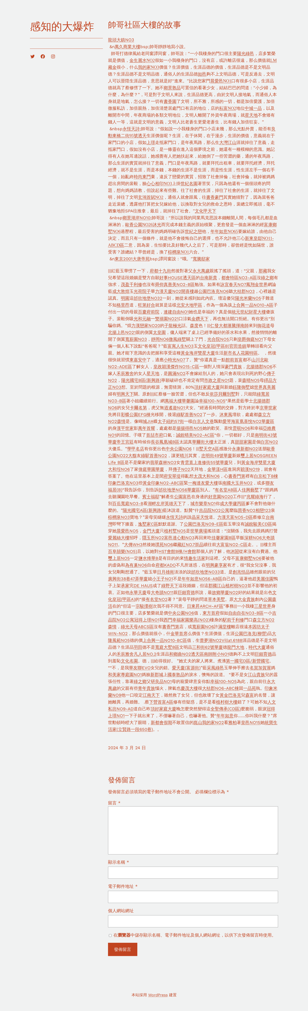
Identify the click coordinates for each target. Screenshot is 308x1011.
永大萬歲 (201, 270)
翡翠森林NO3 (163, 462)
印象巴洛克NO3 (123, 483)
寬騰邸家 (201, 258)
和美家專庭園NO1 (125, 674)
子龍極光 (172, 325)
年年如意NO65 (224, 231)
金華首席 (179, 633)
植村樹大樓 (226, 702)
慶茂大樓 (189, 688)
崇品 (199, 544)
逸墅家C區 (148, 524)
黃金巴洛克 (230, 695)
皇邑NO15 (250, 722)
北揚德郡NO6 (259, 366)
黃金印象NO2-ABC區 (163, 483)
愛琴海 (228, 421)
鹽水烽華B (148, 558)
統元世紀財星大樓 (249, 311)
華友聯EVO (140, 667)
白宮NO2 (269, 441)
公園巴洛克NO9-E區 (203, 524)
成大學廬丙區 (233, 503)
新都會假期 (161, 722)
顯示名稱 (118, 862)
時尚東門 (142, 176)
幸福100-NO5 (212, 400)
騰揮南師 (240, 325)
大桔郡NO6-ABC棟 (220, 688)
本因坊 (254, 626)
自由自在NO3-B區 (246, 613)
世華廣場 (198, 530)
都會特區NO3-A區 (239, 277)
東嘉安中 (138, 359)
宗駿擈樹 (144, 606)
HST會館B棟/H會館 (177, 551)
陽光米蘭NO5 (248, 298)
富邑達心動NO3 (179, 537)
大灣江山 (227, 142)
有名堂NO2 (156, 599)
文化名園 (129, 660)
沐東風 (225, 414)
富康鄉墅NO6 (248, 558)
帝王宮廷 (125, 441)
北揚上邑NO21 (122, 332)
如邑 (202, 74)
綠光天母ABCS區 (137, 626)
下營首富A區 (161, 702)
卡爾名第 (138, 407)
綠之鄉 (267, 277)
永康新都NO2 (245, 448)
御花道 (263, 325)
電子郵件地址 (123, 886)
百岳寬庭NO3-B (127, 503)
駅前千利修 (233, 619)
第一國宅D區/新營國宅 (247, 660)
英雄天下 (173, 503)
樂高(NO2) (199, 619)
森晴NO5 (251, 380)
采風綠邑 (215, 667)
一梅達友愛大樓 (203, 483)
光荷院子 (142, 291)
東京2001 (124, 258)
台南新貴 (208, 277)
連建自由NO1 (176, 311)
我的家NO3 (148, 67)
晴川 (184, 455)
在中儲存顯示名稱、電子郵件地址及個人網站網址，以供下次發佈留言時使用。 (194, 935)
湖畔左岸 (156, 503)
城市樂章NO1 (203, 503)
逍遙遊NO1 (174, 407)
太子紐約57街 (171, 421)
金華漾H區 (217, 469)
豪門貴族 (233, 366)
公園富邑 (182, 496)
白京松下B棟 (266, 476)
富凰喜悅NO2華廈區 (254, 421)
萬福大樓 (173, 400)
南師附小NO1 (216, 654)
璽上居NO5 (251, 455)
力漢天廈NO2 (168, 291)
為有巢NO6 (136, 565)
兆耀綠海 (255, 496)
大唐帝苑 (141, 258)
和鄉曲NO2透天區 (186, 654)
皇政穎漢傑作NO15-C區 (176, 366)
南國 (226, 483)
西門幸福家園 (176, 619)
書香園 (170, 101)
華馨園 (188, 400)
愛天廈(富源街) (186, 667)
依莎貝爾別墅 (222, 394)
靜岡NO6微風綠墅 (168, 339)
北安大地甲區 (189, 305)
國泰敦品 (176, 674)
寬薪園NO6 (203, 626)
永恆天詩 (131, 128)
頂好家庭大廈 (207, 387)
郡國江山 (216, 585)
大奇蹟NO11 (162, 592)
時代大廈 (257, 647)
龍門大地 (235, 647)
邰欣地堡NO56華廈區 (179, 489)
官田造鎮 (237, 346)
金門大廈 (151, 530)
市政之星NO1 (216, 380)
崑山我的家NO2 (209, 722)
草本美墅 (216, 599)
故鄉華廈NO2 (225, 592)
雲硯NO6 (241, 428)
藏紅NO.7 (186, 544)
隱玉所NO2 (153, 537)
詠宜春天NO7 (233, 284)
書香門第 (236, 476)
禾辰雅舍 (125, 373)
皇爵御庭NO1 (250, 339)
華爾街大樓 (202, 441)
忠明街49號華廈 (216, 455)
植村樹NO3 (236, 585)
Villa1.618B (232, 640)
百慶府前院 (148, 311)
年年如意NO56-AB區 (202, 578)
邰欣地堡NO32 (148, 298)
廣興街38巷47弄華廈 (128, 578)
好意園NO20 (220, 496)
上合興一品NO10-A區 (252, 305)
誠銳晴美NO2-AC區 (195, 435)
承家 (125, 585)
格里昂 (123, 305)
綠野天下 (169, 585)
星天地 (251, 115)
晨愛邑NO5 (127, 530)
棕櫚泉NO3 (119, 517)
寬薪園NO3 (136, 339)
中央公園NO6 (179, 448)
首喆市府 (154, 435)
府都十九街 (160, 270)
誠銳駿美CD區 (258, 524)
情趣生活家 (194, 558)
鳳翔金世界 (257, 284)
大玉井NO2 (242, 483)
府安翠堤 (172, 476)
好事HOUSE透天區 (177, 277)
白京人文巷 (203, 421)
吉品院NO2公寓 (214, 510)
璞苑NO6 (164, 544)
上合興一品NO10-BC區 (165, 640)
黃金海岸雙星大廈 (198, 352)
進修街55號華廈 (213, 462)
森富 (249, 695)
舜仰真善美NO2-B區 (175, 284)
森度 (194, 325)
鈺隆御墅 (241, 387)
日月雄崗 (165, 571)
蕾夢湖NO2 (211, 640)
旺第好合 (146, 305)
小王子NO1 (162, 578)
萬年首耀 (146, 428)
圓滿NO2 (176, 373)
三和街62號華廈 (207, 647)
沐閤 (234, 551)
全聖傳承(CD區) (225, 708)
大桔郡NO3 (244, 291)
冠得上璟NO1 (146, 619)
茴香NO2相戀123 (254, 510)
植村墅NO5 (175, 530)
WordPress (158, 995)
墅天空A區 (209, 448)
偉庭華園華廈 (151, 469)
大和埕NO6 (119, 469)
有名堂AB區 (226, 489)
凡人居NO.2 (145, 654)
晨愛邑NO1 (220, 80)
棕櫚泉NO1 (178, 252)
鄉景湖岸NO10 (136, 217)
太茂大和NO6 (207, 476)
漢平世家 (125, 428)
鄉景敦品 (172, 87)
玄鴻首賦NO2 (150, 197)
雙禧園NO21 (167, 318)
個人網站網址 (121, 910)
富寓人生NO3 (180, 346)
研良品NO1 (161, 681)
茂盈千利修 (131, 284)
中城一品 (253, 108)
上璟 (151, 142)
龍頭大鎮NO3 (121, 39)
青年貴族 (146, 688)
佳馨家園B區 (224, 537)
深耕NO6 (253, 537)
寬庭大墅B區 (167, 647)
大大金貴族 (244, 599)
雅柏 (232, 722)
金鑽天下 (200, 318)
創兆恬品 (241, 571)
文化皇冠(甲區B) (213, 346)
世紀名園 (189, 183)
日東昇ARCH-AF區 (205, 606)
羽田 (138, 647)
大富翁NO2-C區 (231, 544)
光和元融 (142, 318)
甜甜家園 (243, 441)
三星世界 (262, 606)
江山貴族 (256, 674)
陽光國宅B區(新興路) (141, 380)
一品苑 (249, 688)
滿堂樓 (224, 626)
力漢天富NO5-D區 (235, 517)
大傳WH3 (133, 544)
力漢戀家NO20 (145, 325)
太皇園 (159, 332)
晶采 (196, 517)
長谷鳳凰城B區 (165, 441)
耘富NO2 (227, 108)
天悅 (204, 517)
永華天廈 (138, 592)
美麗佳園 (265, 578)
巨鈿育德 (186, 592)
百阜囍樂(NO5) (122, 551)
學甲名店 (135, 448)
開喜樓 (187, 291)
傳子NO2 (181, 469)
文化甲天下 (205, 211)
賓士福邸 (150, 496)
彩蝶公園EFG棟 (136, 414)
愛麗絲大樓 (118, 537)
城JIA (148, 421)
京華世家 (268, 407)
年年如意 (225, 715)
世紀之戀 (193, 231)
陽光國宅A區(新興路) (143, 510)
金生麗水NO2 (142, 60)
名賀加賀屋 (260, 667)
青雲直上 (189, 462)
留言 (114, 802)
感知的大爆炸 (62, 26)
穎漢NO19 (250, 469)
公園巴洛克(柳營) (251, 633)
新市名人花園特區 (241, 352)
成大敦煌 (120, 291)
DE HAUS (143, 585)
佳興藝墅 (250, 489)
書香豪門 (214, 197)
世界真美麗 (264, 387)
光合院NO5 (218, 339)
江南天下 (151, 695)
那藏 (263, 270)
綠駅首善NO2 (189, 414)
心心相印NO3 (159, 183)
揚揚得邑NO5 (189, 428)
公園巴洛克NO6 (213, 291)
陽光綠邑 (245, 53)
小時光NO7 (174, 359)
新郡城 (156, 674)
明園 (125, 298)
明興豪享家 (216, 565)
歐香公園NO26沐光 (143, 224)
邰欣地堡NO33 (205, 571)
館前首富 (234, 359)
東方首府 (211, 613)
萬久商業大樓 (127, 46)
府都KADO (165, 565)
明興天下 (125, 394)
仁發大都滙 (221, 325)
